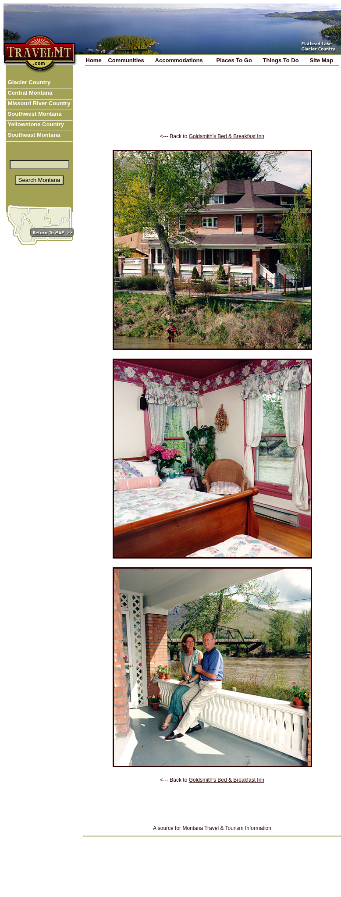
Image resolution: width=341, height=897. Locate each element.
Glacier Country (28, 82)
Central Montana (29, 92)
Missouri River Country (38, 103)
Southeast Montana (33, 135)
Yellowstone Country (35, 124)
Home (94, 60)
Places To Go (234, 60)
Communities (126, 60)
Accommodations (179, 60)
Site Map (321, 60)
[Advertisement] (212, 105)
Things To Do (281, 60)
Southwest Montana (33, 113)
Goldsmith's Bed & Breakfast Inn (226, 136)
